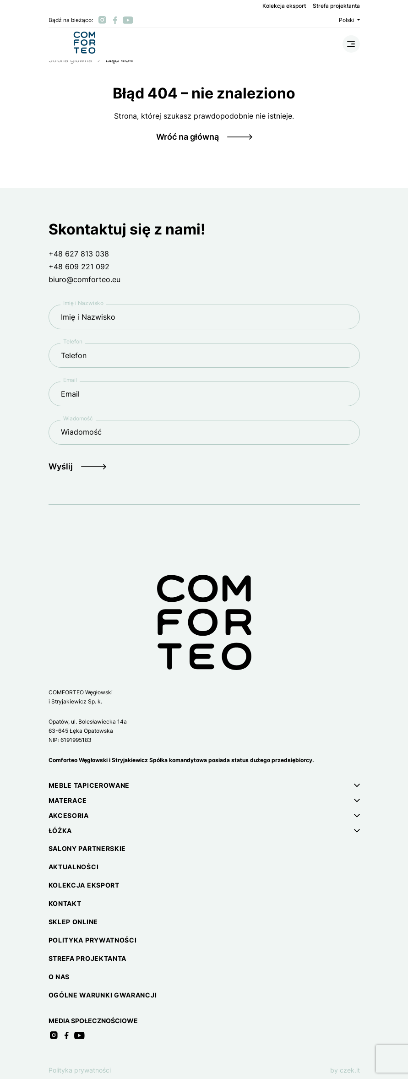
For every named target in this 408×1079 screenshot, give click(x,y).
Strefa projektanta (336, 6)
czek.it (350, 1070)
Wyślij (61, 466)
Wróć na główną (187, 137)
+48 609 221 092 (79, 266)
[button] (204, 785)
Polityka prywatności (93, 940)
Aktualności (74, 867)
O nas (59, 977)
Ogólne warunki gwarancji (103, 995)
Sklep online (73, 922)
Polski (349, 19)
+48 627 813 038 (79, 253)
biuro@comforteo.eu (84, 279)
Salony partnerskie (87, 848)
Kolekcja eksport (284, 6)
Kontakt (65, 903)
